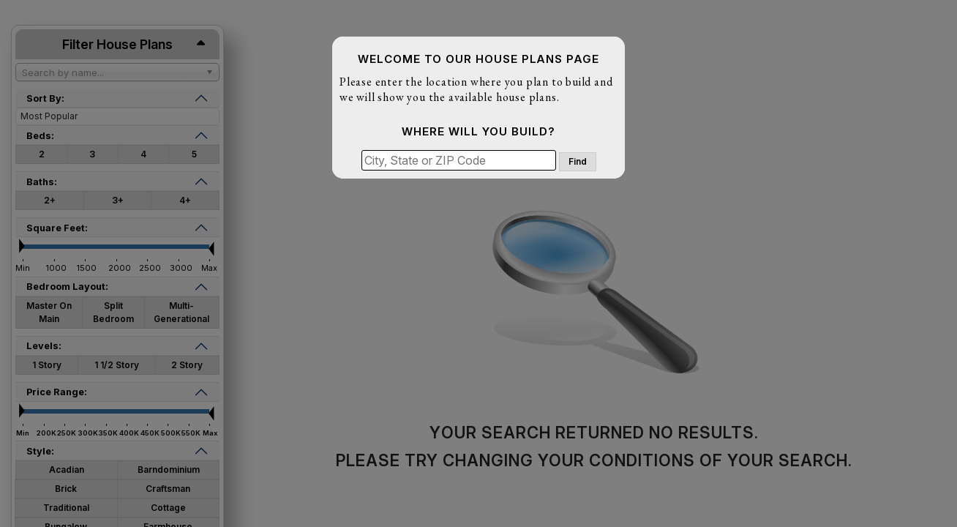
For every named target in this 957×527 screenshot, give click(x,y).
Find (577, 161)
